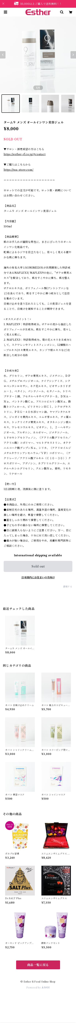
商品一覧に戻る (38, 965)
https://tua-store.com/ (19, 169)
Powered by (38, 987)
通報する (67, 586)
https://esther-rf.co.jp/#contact (25, 154)
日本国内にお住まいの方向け (38, 577)
